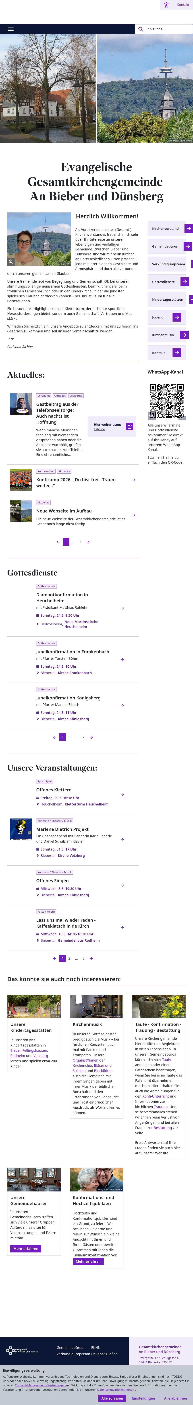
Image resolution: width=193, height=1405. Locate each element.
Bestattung (163, 1127)
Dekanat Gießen (104, 1354)
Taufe (166, 1059)
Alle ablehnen (175, 1398)
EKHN (96, 1347)
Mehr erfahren (25, 1248)
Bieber (15, 1050)
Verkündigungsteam (168, 264)
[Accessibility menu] (166, 5)
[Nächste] (91, 737)
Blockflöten (103, 1070)
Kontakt (183, 4)
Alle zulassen (112, 1398)
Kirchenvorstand (165, 228)
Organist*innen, (86, 1060)
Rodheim (17, 1055)
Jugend (157, 317)
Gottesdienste (163, 282)
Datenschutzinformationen (116, 1390)
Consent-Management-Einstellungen (40, 1385)
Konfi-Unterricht (155, 1096)
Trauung (161, 1106)
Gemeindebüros (165, 246)
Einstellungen (143, 1398)
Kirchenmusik (163, 335)
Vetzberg (40, 1055)
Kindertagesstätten (167, 299)
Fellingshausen (34, 1050)
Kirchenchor (82, 1065)
